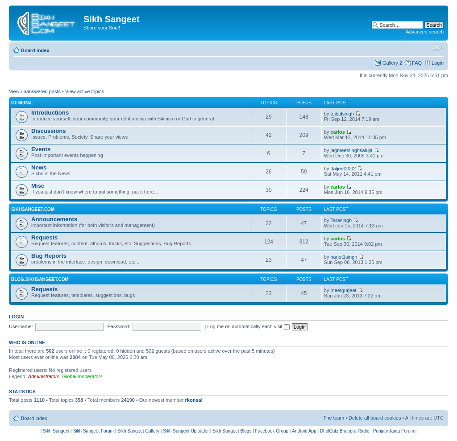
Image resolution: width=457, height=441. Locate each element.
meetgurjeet (344, 290)
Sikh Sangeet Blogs (231, 431)
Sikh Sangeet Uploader (186, 431)
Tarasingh (341, 220)
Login (438, 63)
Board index (35, 50)
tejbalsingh (342, 113)
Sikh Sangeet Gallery (138, 431)
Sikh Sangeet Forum (93, 431)
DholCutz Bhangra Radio (345, 431)
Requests (44, 237)
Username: (21, 326)
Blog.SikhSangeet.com (40, 279)
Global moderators (82, 376)
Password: (119, 326)
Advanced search (425, 31)
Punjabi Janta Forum (393, 431)
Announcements (54, 219)
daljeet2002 (343, 168)
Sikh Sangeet (56, 431)
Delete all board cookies (375, 417)
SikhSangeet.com (32, 209)
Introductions (50, 112)
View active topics (84, 91)
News (38, 167)
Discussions (48, 131)
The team (334, 417)
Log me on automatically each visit (249, 326)
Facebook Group (272, 431)
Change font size (437, 49)
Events (40, 149)
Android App (304, 431)
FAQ (417, 63)
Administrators (43, 376)
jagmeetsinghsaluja (352, 150)
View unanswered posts (35, 91)
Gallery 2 (392, 63)
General (22, 102)
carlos (338, 132)
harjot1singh (344, 257)
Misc (37, 185)
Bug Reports (48, 255)
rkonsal (194, 400)
